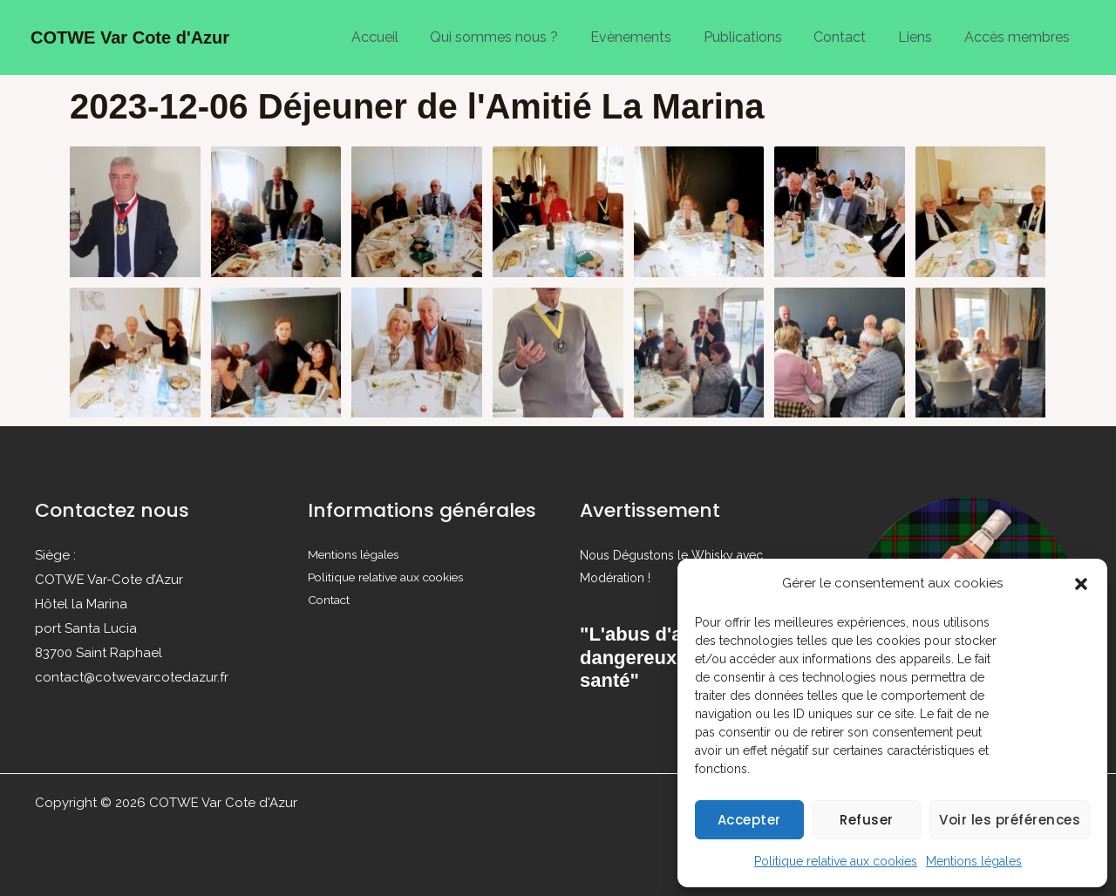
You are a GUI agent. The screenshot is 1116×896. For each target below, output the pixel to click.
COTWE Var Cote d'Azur (130, 37)
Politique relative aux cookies (835, 861)
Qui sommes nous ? (517, 37)
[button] (1081, 584)
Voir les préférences (1009, 820)
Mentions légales (974, 861)
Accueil (401, 37)
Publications (757, 37)
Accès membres (1019, 37)
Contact (850, 37)
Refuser (867, 820)
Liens (921, 37)
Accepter (749, 820)
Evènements (649, 37)
